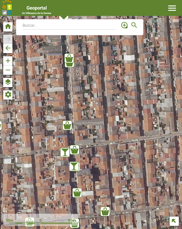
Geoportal (36, 10)
